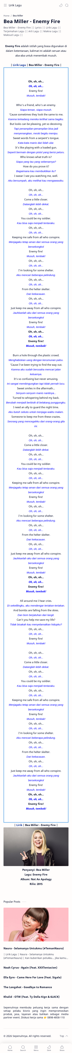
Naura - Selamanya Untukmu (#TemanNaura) (34, 948)
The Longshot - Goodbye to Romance (28, 987)
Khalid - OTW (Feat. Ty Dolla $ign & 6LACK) (32, 996)
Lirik (19, 825)
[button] (60, 5)
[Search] (66, 5)
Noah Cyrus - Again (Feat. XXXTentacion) (30, 967)
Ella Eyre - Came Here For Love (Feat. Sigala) (32, 977)
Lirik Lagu (15, 5)
